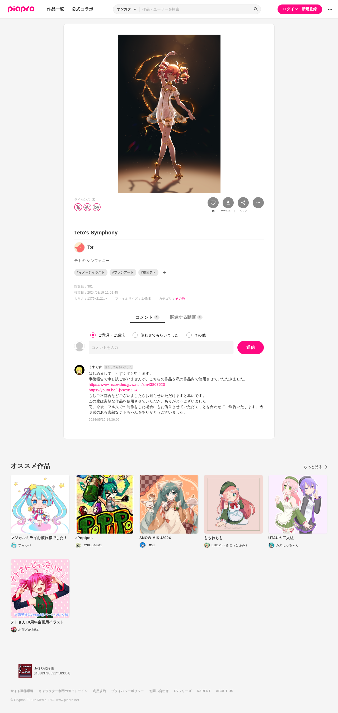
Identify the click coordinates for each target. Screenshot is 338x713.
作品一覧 (55, 9)
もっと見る (315, 467)
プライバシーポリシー (127, 691)
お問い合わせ (159, 691)
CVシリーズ (183, 691)
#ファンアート (123, 272)
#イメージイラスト (91, 272)
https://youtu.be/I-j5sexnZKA (113, 390)
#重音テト (148, 272)
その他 (180, 298)
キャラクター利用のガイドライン (63, 691)
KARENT (204, 691)
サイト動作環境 (22, 691)
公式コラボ (82, 9)
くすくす (95, 367)
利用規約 (99, 691)
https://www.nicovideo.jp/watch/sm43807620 (127, 384)
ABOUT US (224, 691)
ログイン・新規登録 (300, 9)
